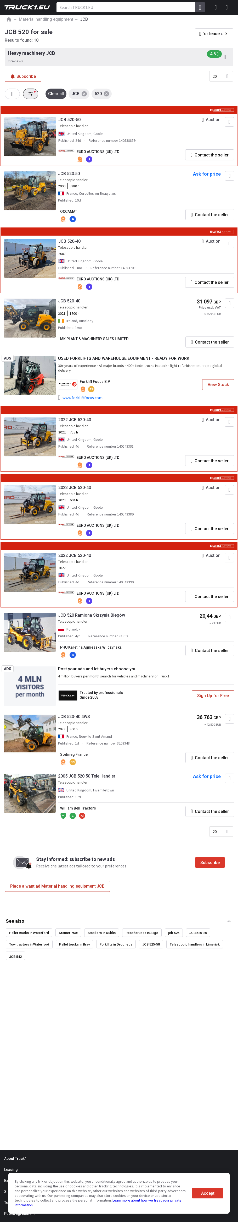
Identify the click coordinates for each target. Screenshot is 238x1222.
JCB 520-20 (198, 933)
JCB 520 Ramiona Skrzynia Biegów (91, 615)
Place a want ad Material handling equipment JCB (57, 886)
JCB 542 (15, 957)
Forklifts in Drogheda (116, 944)
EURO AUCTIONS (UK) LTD (98, 152)
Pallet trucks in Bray (74, 944)
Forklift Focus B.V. (95, 381)
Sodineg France (74, 754)
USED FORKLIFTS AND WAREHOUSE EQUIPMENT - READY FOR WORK (123, 358)
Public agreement (19, 1214)
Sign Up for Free (213, 695)
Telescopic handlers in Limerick (195, 944)
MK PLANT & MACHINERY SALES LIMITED (94, 339)
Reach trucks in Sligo (142, 933)
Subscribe (210, 862)
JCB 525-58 (151, 944)
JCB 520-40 (69, 241)
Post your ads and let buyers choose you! (98, 668)
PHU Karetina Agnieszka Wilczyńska (91, 647)
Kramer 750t (68, 933)
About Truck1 (15, 1158)
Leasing (11, 1169)
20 (215, 76)
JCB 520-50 (69, 119)
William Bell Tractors (78, 808)
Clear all (56, 93)
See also (15, 921)
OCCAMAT (68, 211)
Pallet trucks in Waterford (29, 933)
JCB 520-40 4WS (74, 716)
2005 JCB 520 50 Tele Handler (86, 776)
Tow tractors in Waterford (29, 944)
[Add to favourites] (229, 122)
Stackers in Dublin (102, 933)
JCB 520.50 (69, 173)
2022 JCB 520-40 (74, 419)
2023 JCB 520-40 (74, 487)
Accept (207, 1193)
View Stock (218, 384)
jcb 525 (173, 933)
